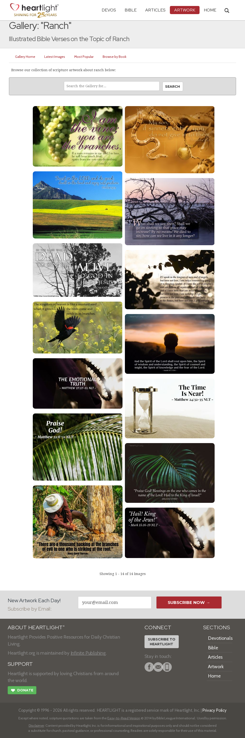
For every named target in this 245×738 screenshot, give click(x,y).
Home (214, 676)
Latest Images (54, 56)
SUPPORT (20, 664)
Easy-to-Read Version (123, 718)
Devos (109, 10)
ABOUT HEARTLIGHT (36, 627)
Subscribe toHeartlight (161, 641)
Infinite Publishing (88, 653)
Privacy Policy (214, 710)
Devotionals (220, 638)
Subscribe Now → (189, 602)
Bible (131, 10)
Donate (22, 691)
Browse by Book (114, 56)
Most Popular (84, 56)
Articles (155, 10)
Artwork (184, 10)
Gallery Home (25, 56)
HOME (210, 10)
